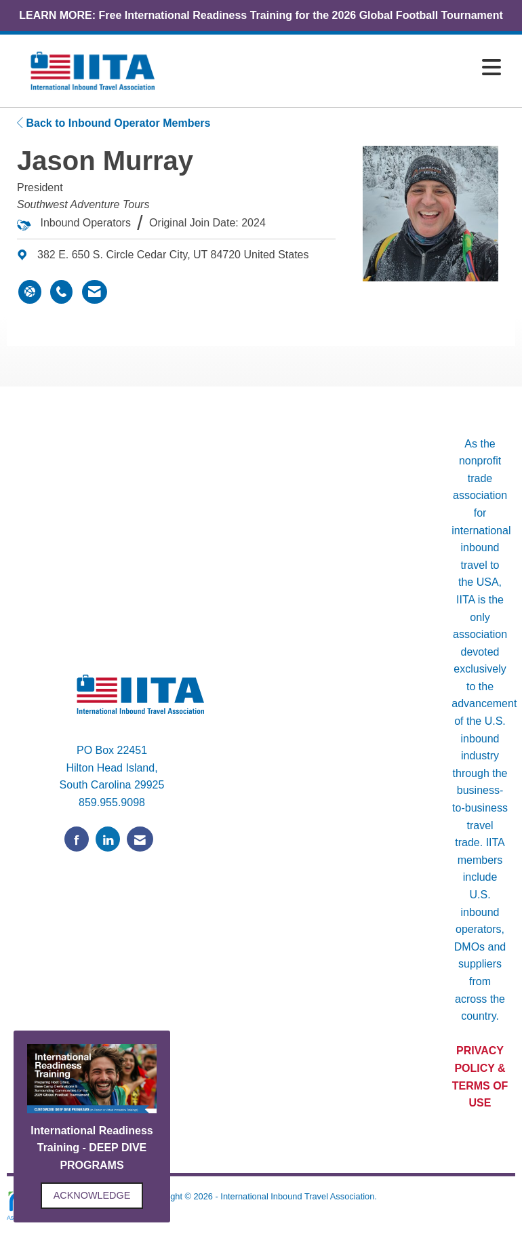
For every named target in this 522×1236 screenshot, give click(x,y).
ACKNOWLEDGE (92, 1195)
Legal (260, 1210)
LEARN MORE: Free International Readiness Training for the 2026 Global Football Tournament (261, 15)
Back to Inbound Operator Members (113, 123)
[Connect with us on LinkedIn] (108, 839)
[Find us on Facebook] (76, 839)
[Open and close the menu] (342, 68)
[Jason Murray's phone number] (61, 292)
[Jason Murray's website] (30, 292)
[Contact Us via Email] (140, 839)
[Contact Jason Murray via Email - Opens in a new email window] (94, 292)
